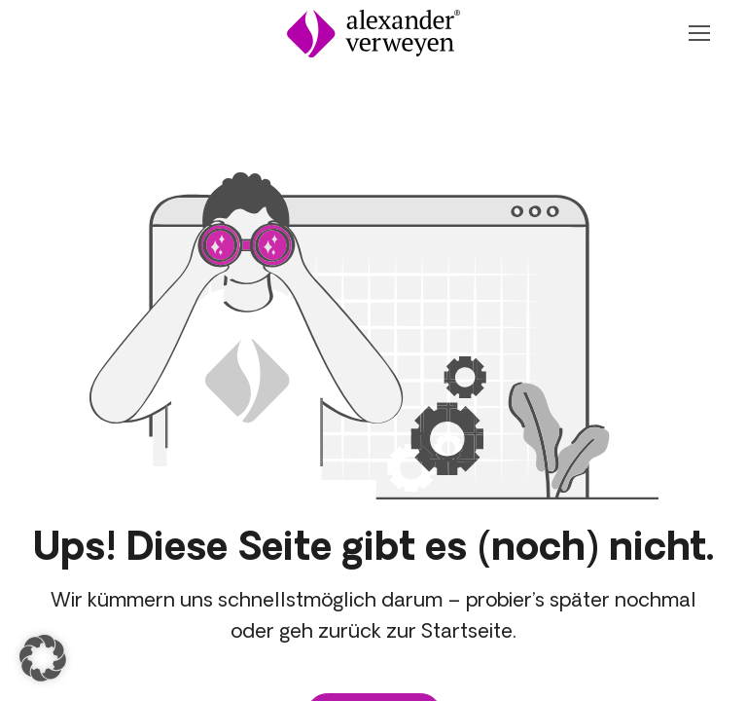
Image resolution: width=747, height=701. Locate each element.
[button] (43, 658)
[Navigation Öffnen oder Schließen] (698, 33)
